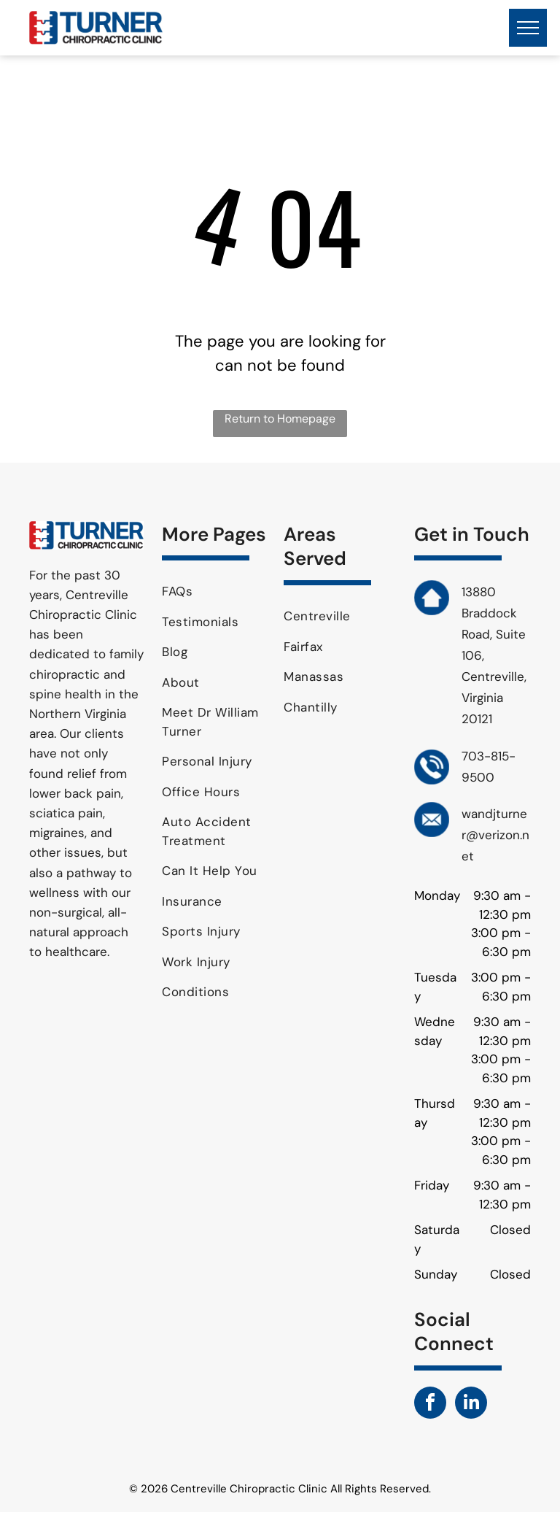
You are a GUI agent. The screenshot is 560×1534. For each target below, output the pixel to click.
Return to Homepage (280, 418)
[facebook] (430, 1404)
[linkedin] (471, 1404)
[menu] (528, 28)
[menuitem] (217, 592)
